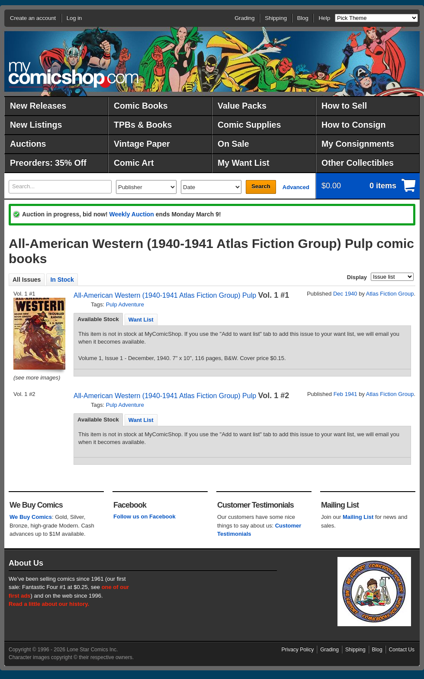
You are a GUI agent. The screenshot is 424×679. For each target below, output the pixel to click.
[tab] (98, 319)
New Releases (38, 105)
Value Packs (242, 105)
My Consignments (357, 143)
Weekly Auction (131, 214)
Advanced (296, 187)
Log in (74, 18)
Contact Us (401, 650)
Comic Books (141, 105)
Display (357, 277)
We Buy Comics (31, 517)
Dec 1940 (345, 293)
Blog (302, 18)
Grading (244, 18)
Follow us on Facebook (144, 516)
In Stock (62, 279)
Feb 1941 (345, 394)
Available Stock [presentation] (98, 319)
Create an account (33, 18)
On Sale (233, 143)
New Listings (36, 124)
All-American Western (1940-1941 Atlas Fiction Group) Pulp (165, 295)
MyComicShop (73, 74)
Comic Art (134, 162)
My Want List (244, 162)
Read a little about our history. (49, 604)
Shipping (276, 18)
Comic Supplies (249, 124)
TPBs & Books (143, 124)
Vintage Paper (142, 143)
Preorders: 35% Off (48, 162)
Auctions (28, 143)
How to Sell (344, 105)
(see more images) (36, 377)
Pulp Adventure (125, 304)
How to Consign (353, 124)
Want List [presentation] (141, 319)
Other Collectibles (357, 162)
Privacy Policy (298, 650)
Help (324, 18)
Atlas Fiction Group (390, 293)
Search (260, 186)
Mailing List (358, 517)
